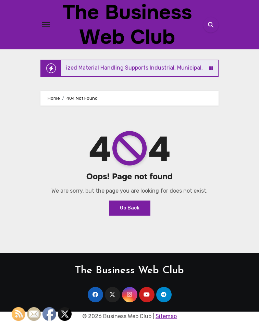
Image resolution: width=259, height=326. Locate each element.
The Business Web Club (129, 270)
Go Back (129, 208)
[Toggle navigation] (45, 25)
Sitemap (166, 316)
